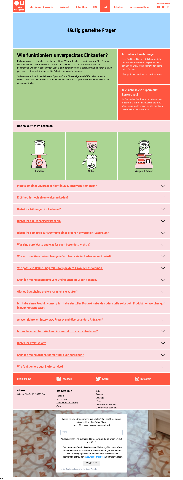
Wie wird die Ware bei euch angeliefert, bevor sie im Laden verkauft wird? (64, 256)
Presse (99, 394)
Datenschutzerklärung (67, 402)
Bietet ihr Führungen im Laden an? (39, 209)
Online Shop (81, 7)
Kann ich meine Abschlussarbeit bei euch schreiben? (50, 354)
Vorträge (100, 397)
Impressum (61, 399)
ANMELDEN (92, 463)
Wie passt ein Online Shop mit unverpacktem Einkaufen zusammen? (60, 268)
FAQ (105, 7)
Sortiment (64, 7)
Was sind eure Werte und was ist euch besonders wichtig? (54, 244)
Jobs (98, 391)
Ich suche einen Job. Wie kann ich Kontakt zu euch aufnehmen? (57, 331)
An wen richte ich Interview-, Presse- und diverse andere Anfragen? (60, 319)
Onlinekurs (118, 7)
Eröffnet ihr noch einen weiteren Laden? (42, 197)
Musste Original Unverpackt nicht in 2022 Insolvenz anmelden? (57, 185)
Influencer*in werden (105, 404)
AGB (58, 406)
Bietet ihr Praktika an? (31, 343)
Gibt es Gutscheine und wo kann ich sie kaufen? (47, 291)
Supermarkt (133, 106)
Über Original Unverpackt (41, 7)
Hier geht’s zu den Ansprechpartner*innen (142, 74)
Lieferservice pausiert (106, 407)
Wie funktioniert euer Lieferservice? (40, 366)
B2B (95, 7)
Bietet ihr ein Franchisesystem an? (39, 221)
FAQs (98, 401)
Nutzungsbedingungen (94, 457)
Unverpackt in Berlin (139, 7)
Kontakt (60, 396)
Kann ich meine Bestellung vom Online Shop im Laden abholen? (57, 279)
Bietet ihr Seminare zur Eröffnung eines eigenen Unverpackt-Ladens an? (63, 232)
